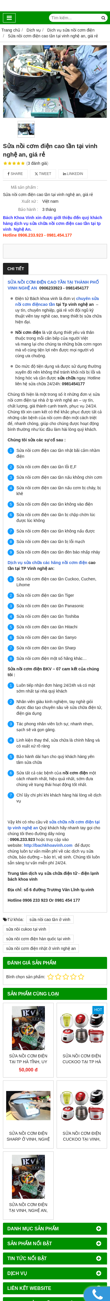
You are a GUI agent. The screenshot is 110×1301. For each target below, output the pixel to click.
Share (15, 174)
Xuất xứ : (29, 201)
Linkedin (73, 174)
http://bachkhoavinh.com (48, 845)
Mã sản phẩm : (24, 187)
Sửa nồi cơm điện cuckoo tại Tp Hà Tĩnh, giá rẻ (81, 1062)
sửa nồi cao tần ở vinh (50, 919)
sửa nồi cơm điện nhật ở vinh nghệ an (41, 948)
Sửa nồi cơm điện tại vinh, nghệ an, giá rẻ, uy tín (28, 1210)
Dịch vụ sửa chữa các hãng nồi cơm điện (47, 562)
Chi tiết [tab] (15, 268)
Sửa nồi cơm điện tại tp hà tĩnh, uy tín (28, 1062)
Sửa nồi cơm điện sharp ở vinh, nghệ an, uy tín (28, 1139)
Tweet (43, 174)
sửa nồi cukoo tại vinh (26, 929)
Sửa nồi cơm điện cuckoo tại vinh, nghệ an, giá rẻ (82, 1139)
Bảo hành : (28, 209)
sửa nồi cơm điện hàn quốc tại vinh (38, 938)
